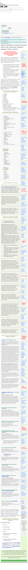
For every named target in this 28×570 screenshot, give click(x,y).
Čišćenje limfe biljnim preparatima (23, 163)
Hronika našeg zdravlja (22, 280)
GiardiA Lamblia (5, 476)
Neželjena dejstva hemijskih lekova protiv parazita (23, 75)
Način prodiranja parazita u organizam (23, 95)
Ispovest (23, 505)
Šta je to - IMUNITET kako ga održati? (23, 324)
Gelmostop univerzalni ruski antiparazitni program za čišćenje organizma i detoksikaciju (23, 56)
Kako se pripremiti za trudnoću (23, 453)
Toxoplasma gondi (9, 490)
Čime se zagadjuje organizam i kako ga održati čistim (23, 355)
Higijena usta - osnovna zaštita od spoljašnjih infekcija (23, 363)
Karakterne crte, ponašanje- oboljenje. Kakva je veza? (23, 420)
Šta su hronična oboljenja (23, 291)
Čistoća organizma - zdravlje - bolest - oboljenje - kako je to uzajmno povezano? (23, 372)
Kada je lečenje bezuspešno (23, 297)
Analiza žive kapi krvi (23, 113)
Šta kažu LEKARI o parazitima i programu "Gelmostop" (23, 170)
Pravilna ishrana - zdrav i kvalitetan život (23, 259)
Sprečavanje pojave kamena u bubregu (23, 393)
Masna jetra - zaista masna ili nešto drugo (23, 252)
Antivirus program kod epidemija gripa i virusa (23, 82)
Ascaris (3, 339)
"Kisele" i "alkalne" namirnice (23, 270)
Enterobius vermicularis (7, 392)
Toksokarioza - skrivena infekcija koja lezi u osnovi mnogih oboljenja (23, 212)
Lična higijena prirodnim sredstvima (23, 381)
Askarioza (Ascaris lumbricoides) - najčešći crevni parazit (24, 220)
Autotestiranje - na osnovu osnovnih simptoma (24, 108)
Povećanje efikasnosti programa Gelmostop (23, 177)
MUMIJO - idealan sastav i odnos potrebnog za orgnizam (23, 148)
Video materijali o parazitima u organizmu (23, 493)
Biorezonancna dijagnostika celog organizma (24, 119)
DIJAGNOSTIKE (5, 31)
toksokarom (15, 501)
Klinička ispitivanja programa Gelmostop (23, 183)
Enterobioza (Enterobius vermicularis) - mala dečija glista (23, 228)
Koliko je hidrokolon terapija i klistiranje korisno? (23, 441)
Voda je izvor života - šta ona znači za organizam (23, 487)
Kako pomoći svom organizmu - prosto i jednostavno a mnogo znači (23, 461)
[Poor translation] (5, 7)
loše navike (7, 37)
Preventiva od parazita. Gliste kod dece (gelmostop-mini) (23, 156)
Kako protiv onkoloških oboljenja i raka (23, 413)
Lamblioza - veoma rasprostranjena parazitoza (24, 204)
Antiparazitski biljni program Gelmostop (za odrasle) (24, 140)
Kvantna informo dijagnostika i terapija (23, 125)
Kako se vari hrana (23, 247)
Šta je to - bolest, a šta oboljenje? (23, 286)
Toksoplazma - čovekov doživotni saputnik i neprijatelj (23, 197)
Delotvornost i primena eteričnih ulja (23, 481)
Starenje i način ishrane (23, 265)
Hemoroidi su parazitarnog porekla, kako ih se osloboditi (23, 401)
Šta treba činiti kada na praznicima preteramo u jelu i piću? (23, 474)
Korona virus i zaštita (23, 407)
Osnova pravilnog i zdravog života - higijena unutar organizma (23, 346)
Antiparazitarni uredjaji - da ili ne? (24, 435)
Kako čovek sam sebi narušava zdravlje (23, 310)
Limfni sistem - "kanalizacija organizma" (23, 330)
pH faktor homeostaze (24, 512)
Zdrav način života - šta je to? (23, 468)
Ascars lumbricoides (9, 187)
